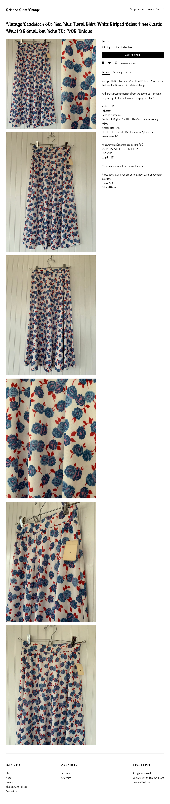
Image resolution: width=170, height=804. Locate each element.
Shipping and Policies (16, 786)
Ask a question (128, 63)
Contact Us (11, 791)
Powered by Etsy (141, 782)
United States (120, 47)
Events (150, 9)
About (141, 9)
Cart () (160, 9)
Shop (133, 9)
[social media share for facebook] (103, 63)
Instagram (66, 777)
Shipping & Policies (122, 72)
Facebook (65, 773)
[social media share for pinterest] (116, 63)
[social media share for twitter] (109, 63)
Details (106, 72)
